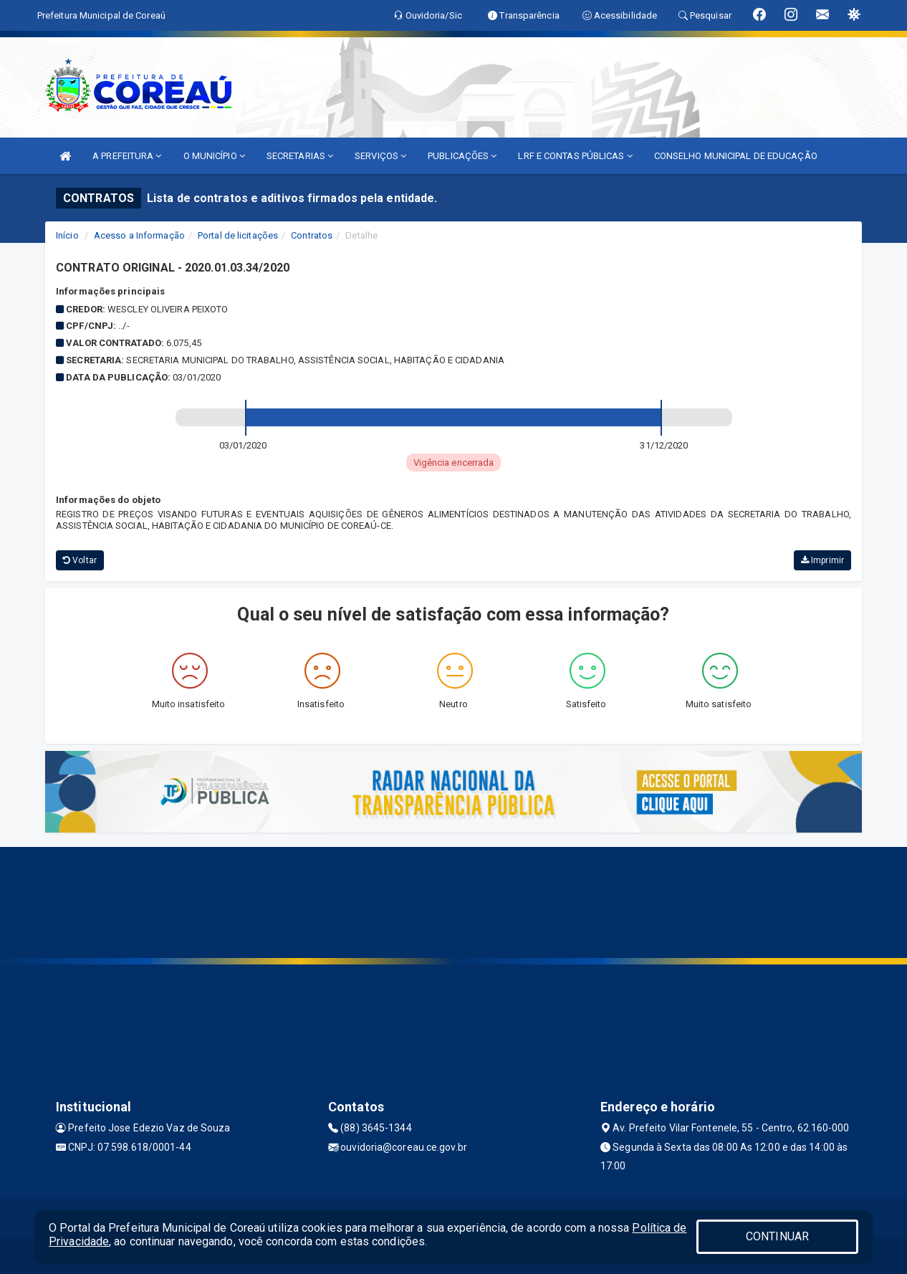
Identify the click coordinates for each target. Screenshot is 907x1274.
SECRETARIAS (300, 155)
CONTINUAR (777, 1236)
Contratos (311, 235)
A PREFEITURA (126, 155)
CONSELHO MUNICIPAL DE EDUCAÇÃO (735, 155)
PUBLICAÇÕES (462, 155)
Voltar (80, 560)
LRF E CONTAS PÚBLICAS (575, 155)
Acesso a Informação (139, 235)
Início (67, 235)
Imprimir (822, 560)
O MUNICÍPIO (214, 155)
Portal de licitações (238, 235)
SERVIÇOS (380, 155)
